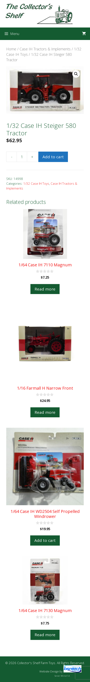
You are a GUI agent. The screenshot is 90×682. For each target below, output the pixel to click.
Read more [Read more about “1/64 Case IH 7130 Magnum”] (45, 634)
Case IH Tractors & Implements (45, 48)
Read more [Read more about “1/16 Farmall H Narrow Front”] (45, 412)
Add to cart (53, 157)
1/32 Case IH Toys (36, 183)
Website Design (49, 671)
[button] (76, 74)
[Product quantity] (22, 157)
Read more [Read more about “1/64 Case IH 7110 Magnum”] (45, 289)
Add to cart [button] (45, 540)
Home (11, 48)
